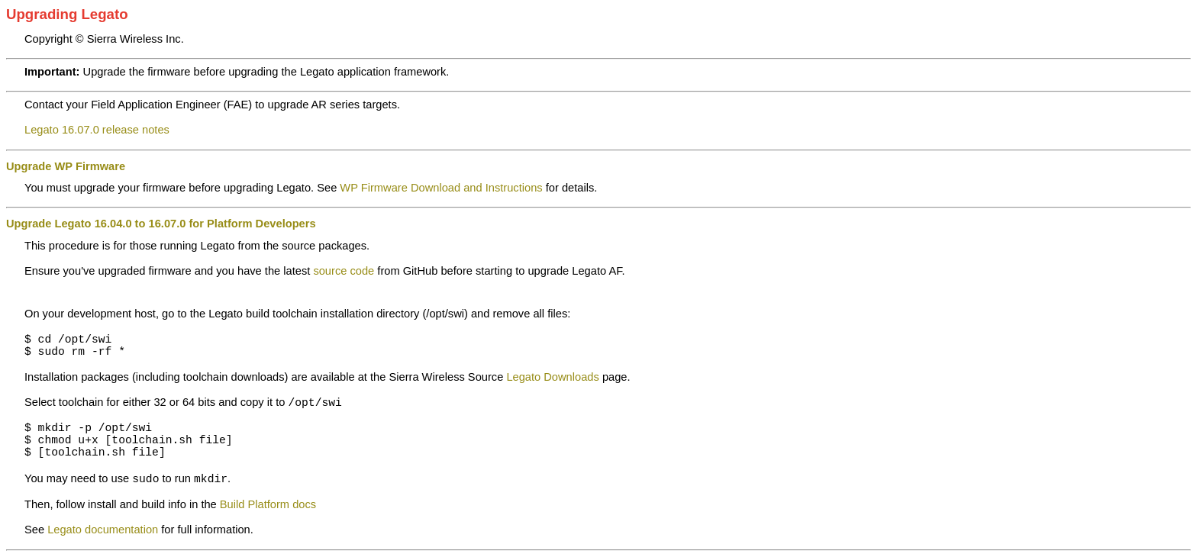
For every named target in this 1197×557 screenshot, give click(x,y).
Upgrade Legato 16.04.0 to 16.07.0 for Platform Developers (161, 223)
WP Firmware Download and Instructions (441, 188)
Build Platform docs (268, 504)
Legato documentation (102, 529)
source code (343, 271)
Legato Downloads (552, 377)
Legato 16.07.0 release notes (96, 130)
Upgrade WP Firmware (65, 166)
